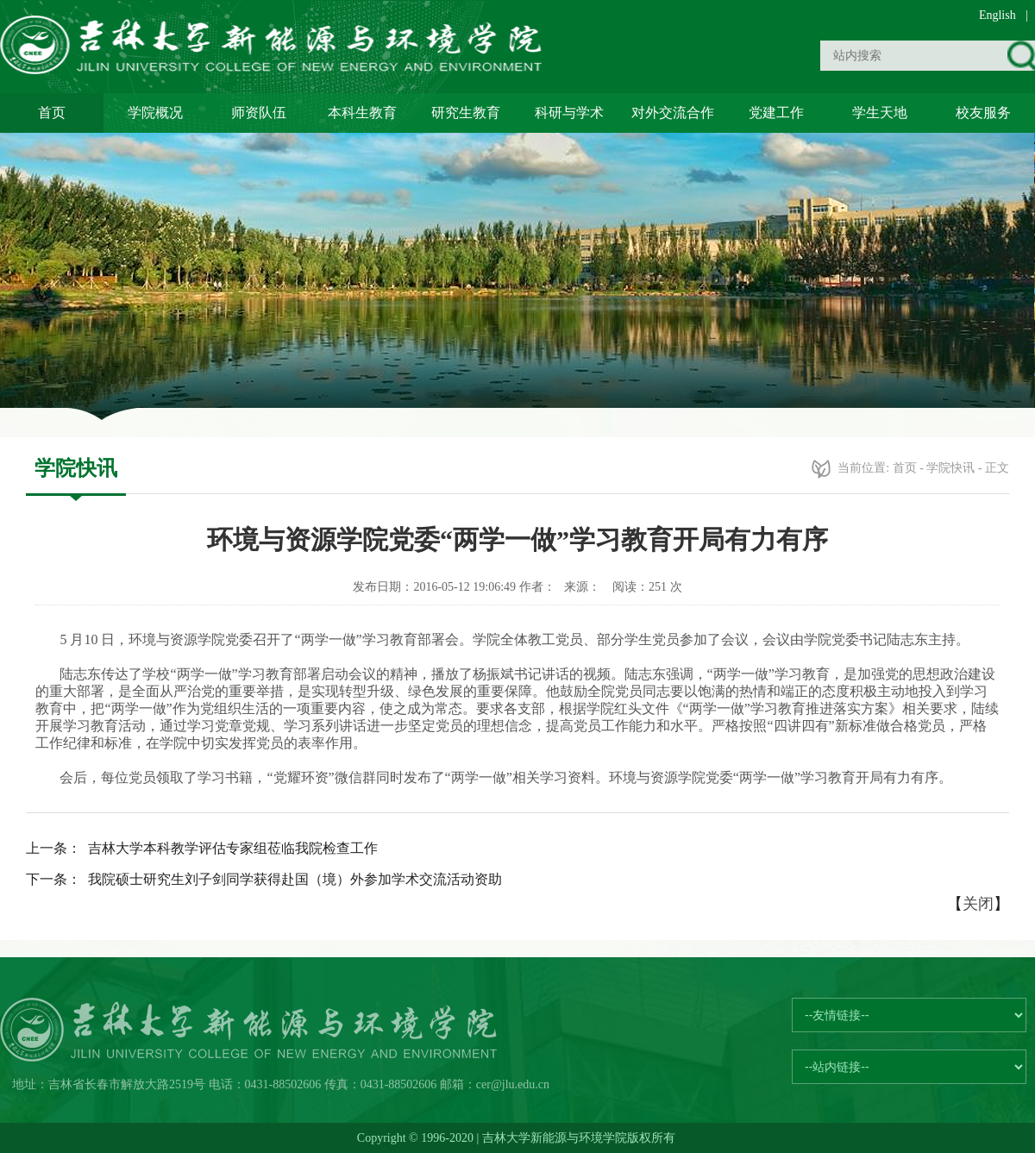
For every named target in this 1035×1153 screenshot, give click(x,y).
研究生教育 (465, 112)
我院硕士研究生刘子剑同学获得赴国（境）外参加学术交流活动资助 (295, 879)
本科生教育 (362, 112)
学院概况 (155, 112)
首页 (52, 112)
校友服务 (983, 112)
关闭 (978, 903)
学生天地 (879, 112)
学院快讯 (950, 467)
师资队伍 (258, 112)
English (997, 15)
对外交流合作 (672, 112)
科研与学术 (569, 112)
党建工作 (776, 112)
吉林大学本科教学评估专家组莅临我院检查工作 (233, 848)
